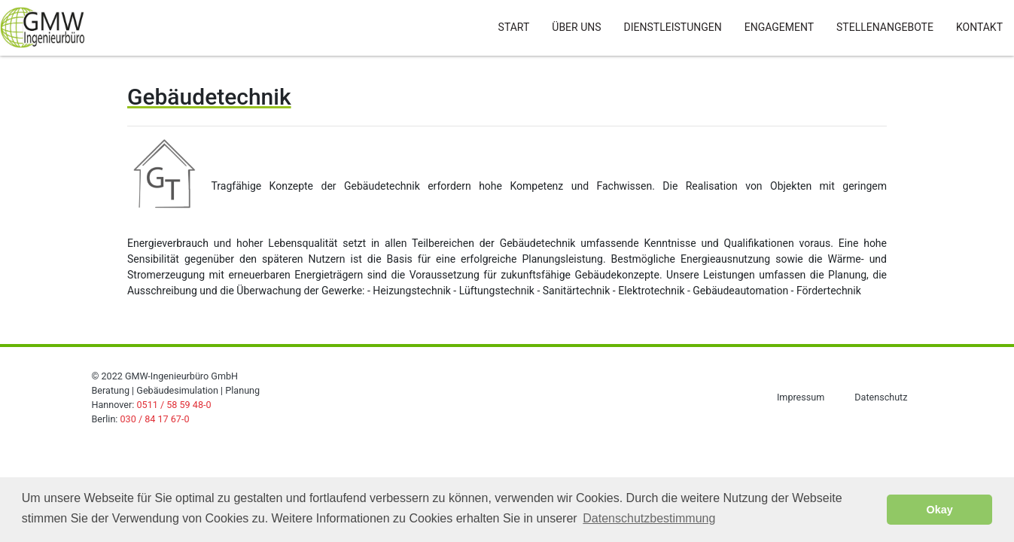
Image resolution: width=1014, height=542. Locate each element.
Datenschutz (880, 397)
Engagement (779, 27)
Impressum (800, 397)
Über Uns (576, 27)
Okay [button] (940, 510)
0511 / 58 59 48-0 (173, 404)
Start (514, 27)
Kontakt (979, 27)
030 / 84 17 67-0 (155, 419)
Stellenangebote (884, 27)
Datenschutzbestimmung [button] (649, 518)
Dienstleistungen (673, 27)
